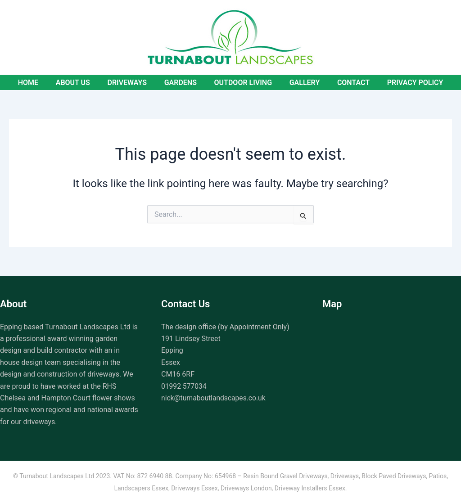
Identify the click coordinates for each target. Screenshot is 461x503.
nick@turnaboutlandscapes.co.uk (214, 398)
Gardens (182, 82)
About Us (80, 82)
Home (38, 82)
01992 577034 (184, 386)
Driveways (131, 82)
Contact (346, 82)
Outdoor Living (241, 82)
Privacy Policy (405, 82)
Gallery (300, 82)
